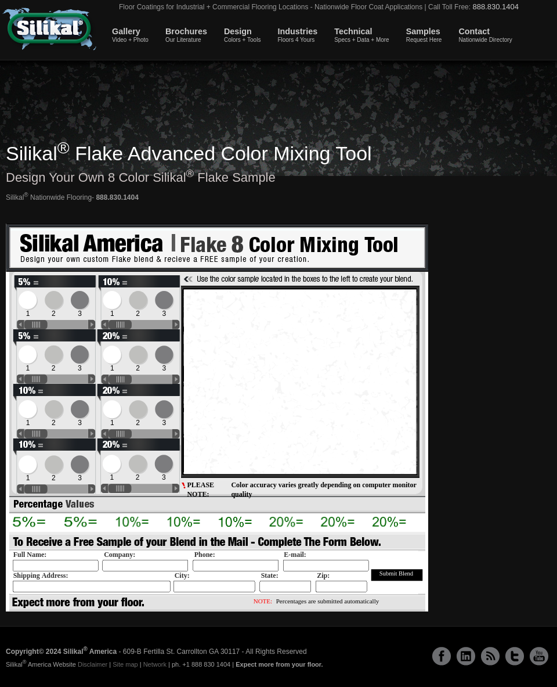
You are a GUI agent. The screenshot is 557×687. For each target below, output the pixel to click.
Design (242, 35)
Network (155, 664)
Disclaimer (92, 664)
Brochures (186, 35)
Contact (485, 35)
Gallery (130, 35)
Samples (424, 35)
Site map (125, 664)
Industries (297, 35)
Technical (361, 35)
